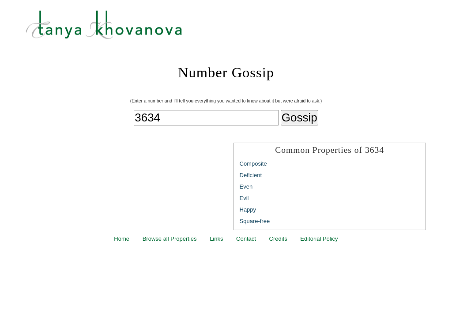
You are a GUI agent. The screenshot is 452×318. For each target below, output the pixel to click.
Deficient (251, 175)
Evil (244, 198)
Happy (248, 209)
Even (246, 186)
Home (121, 238)
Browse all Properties (170, 238)
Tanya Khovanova (237, 29)
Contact (246, 238)
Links (216, 238)
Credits (278, 238)
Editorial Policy (319, 238)
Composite (253, 163)
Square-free (255, 221)
